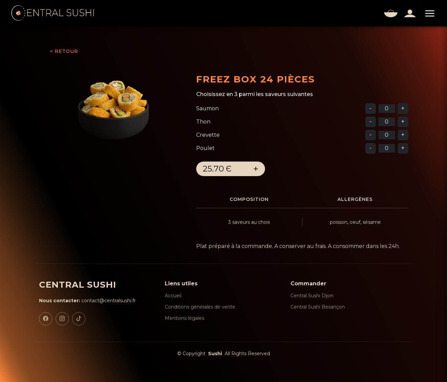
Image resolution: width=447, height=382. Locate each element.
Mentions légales (184, 318)
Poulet (205, 148)
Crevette (208, 135)
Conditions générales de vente (200, 307)
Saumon (207, 108)
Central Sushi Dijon (312, 295)
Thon (203, 122)
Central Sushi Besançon (318, 307)
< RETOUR (64, 51)
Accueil (173, 295)
